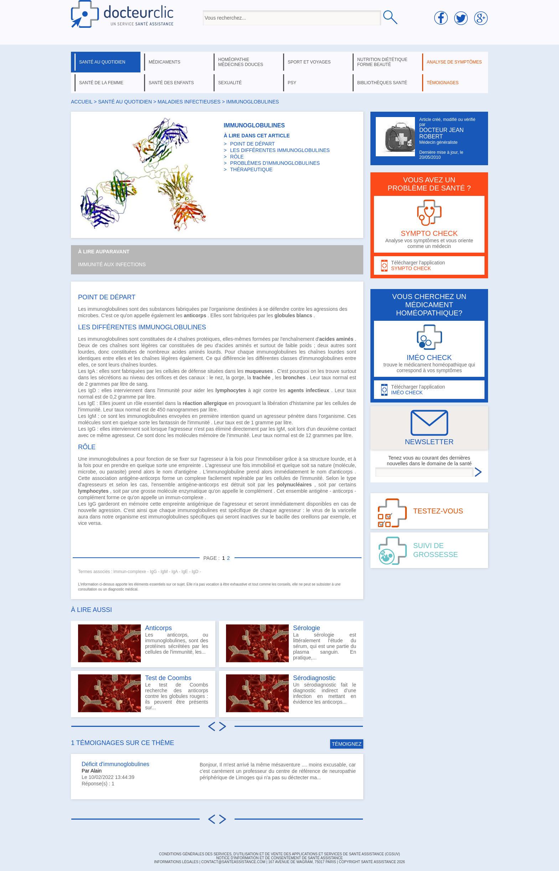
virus (317, 510)
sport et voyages (309, 62)
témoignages (442, 82)
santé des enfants (171, 82)
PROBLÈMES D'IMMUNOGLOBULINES (275, 163)
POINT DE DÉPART (252, 144)
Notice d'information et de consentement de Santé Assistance (279, 858)
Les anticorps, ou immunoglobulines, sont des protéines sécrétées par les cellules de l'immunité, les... (143, 643)
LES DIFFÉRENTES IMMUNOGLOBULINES (280, 150)
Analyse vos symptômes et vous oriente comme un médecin (429, 224)
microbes (88, 315)
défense (197, 371)
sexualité (230, 82)
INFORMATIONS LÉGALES (176, 862)
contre (297, 309)
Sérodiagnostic (314, 678)
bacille (283, 517)
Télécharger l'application (429, 266)
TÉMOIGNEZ (346, 744)
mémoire (208, 435)
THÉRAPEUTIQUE (251, 169)
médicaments (164, 62)
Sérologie (306, 628)
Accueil (81, 102)
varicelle (347, 510)
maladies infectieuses (189, 102)
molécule (167, 491)
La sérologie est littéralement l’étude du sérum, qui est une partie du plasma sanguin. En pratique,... (291, 643)
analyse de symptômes (454, 62)
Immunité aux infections (112, 264)
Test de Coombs (168, 678)
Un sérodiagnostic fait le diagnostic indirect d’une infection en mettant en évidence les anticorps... (291, 693)
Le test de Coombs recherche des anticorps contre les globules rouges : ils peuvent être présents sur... (143, 693)
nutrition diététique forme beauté (382, 62)
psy (292, 82)
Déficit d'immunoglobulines (115, 764)
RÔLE (237, 156)
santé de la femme (101, 82)
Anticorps (158, 628)
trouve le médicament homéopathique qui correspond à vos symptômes (429, 348)
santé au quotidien (102, 62)
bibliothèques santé (382, 82)
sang (141, 384)
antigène (318, 491)
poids (306, 345)
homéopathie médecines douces (240, 62)
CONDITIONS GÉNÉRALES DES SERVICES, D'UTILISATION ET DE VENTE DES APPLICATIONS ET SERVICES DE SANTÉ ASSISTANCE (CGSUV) (279, 854)
